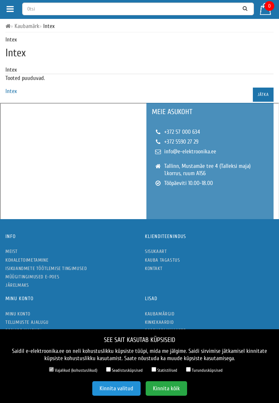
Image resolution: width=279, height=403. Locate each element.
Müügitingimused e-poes (32, 276)
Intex (11, 91)
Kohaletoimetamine (26, 260)
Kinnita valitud (116, 388)
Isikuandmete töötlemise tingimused (46, 268)
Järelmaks (17, 285)
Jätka (263, 94)
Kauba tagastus (162, 260)
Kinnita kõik (166, 388)
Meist (11, 251)
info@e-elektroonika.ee (190, 151)
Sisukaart (156, 251)
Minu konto (18, 314)
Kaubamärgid (160, 314)
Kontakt (153, 268)
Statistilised (164, 370)
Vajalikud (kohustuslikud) (73, 370)
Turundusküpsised (204, 370)
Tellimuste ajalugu (27, 322)
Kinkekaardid (159, 322)
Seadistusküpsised (124, 370)
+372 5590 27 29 (181, 141)
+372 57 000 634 (182, 132)
